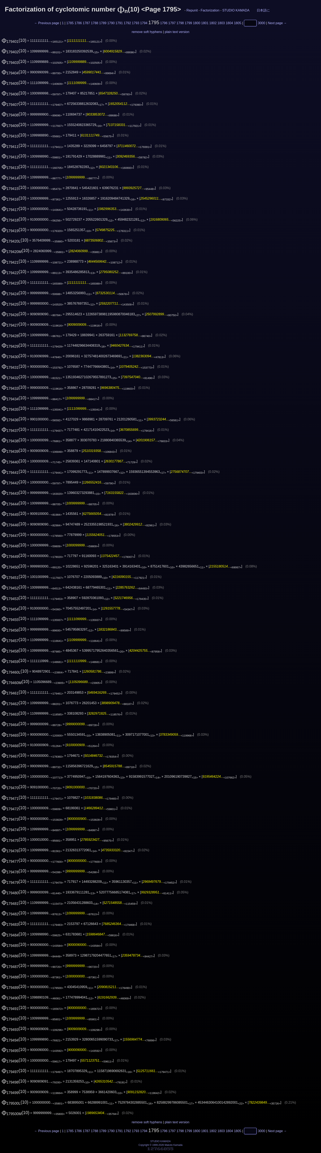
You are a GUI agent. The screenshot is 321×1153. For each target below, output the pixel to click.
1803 (221, 23)
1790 (111, 23)
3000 (261, 23)
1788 (94, 23)
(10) (14, 40)
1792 (127, 23)
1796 (163, 23)
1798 (180, 23)
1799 (188, 23)
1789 (102, 23)
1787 (86, 23)
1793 (135, 23)
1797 (172, 23)
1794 (143, 23)
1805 (237, 23)
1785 (70, 23)
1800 (196, 23)
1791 (119, 23)
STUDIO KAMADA (235, 10)
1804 (229, 23)
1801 (205, 23)
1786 (78, 23)
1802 (213, 23)
